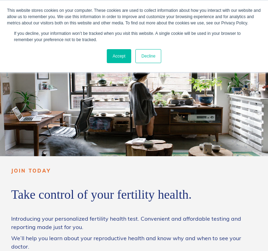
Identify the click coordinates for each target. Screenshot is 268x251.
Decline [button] (148, 56)
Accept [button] (119, 56)
